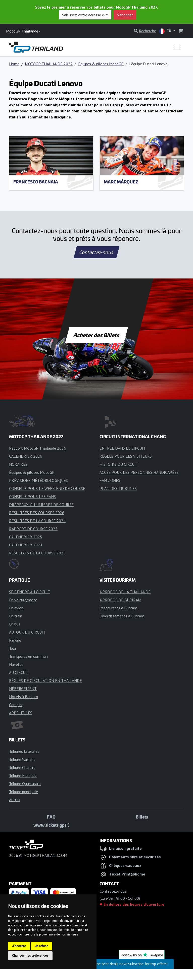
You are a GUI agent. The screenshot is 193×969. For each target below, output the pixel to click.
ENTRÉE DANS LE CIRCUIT (123, 448)
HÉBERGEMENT (23, 688)
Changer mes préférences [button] (30, 955)
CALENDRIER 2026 (25, 456)
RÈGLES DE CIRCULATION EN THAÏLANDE (45, 680)
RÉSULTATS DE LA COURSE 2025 (37, 552)
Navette (16, 664)
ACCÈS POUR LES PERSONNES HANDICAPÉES (139, 472)
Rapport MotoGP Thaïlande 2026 (37, 448)
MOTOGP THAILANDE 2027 (49, 63)
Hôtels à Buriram (23, 696)
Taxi (12, 648)
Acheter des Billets (97, 335)
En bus (14, 624)
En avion (16, 607)
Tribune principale (23, 791)
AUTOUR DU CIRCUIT (27, 632)
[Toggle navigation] (177, 47)
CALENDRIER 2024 (25, 544)
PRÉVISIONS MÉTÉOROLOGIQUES (38, 480)
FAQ (51, 817)
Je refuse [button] (41, 946)
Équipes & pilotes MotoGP (101, 63)
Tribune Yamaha (22, 759)
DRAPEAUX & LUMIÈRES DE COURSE (41, 504)
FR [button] (165, 31)
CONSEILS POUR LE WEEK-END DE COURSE (47, 488)
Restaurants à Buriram (118, 607)
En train (15, 615)
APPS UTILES (20, 712)
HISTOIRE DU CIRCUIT (119, 464)
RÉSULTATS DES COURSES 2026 (36, 512)
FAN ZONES (110, 480)
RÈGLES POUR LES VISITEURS (126, 456)
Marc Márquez (121, 182)
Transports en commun (28, 656)
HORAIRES (18, 464)
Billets (142, 817)
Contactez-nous (96, 252)
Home (14, 63)
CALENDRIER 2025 (25, 536)
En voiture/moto (23, 599)
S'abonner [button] (125, 14)
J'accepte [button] (19, 946)
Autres (14, 799)
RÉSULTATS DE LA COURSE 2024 (37, 520)
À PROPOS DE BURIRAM (120, 599)
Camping (16, 704)
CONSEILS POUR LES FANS (32, 496)
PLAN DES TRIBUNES (118, 488)
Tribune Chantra (22, 767)
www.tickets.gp (51, 825)
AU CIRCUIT (19, 672)
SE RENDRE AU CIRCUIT (29, 591)
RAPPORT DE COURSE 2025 (33, 528)
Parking (15, 640)
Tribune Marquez (23, 775)
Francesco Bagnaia (35, 182)
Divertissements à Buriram (122, 615)
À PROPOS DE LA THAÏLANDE (125, 591)
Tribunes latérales (24, 751)
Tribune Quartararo (25, 783)
